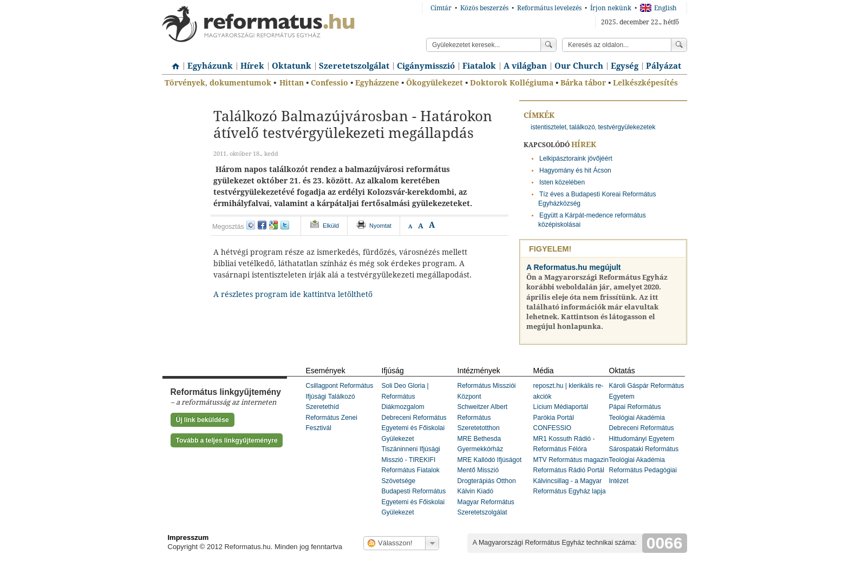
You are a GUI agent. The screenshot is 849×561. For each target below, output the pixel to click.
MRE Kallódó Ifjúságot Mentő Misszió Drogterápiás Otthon (490, 470)
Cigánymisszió (426, 66)
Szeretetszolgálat (354, 66)
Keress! (679, 45)
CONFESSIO (552, 428)
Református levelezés (549, 8)
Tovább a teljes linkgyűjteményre (227, 440)
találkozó (582, 127)
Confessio (329, 82)
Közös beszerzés (484, 8)
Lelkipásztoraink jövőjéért (575, 158)
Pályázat (663, 66)
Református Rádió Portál (568, 470)
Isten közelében (562, 182)
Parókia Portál (553, 417)
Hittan (291, 82)
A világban (525, 66)
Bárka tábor (583, 82)
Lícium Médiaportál (560, 407)
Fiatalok (479, 66)
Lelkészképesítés (645, 82)
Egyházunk (210, 66)
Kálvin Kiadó (476, 491)
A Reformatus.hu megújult (573, 267)
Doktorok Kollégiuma (511, 82)
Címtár (441, 8)
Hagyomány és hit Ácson (575, 170)
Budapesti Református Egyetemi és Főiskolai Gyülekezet (414, 501)
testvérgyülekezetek (627, 127)
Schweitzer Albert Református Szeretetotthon (483, 417)
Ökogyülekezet (434, 82)
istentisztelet (548, 127)
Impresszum (188, 537)
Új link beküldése (202, 420)
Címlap (173, 62)
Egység (624, 66)
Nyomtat (380, 225)
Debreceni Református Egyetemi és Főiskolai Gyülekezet (414, 428)
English (658, 8)
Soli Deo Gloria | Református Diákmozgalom (405, 396)
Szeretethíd (322, 407)
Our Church (578, 66)
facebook (262, 225)
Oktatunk (291, 66)
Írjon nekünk (610, 8)
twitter (284, 225)
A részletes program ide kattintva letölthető (293, 294)
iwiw (250, 225)
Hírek (252, 66)
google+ (273, 225)
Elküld (331, 225)
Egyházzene (377, 82)
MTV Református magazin (571, 460)
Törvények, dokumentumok (218, 82)
